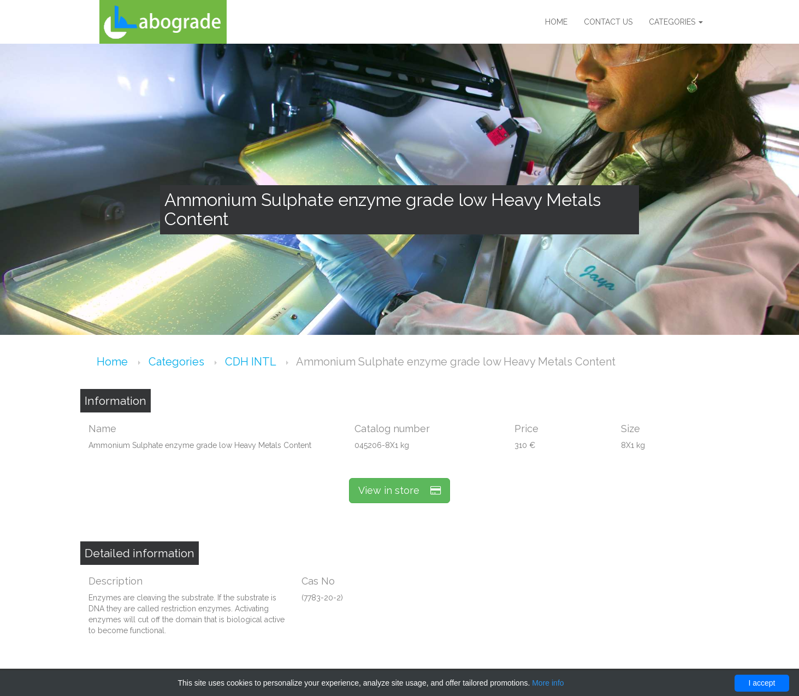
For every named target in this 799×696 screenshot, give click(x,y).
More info (548, 683)
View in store (399, 490)
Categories (676, 21)
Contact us (608, 21)
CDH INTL (252, 361)
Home (556, 21)
